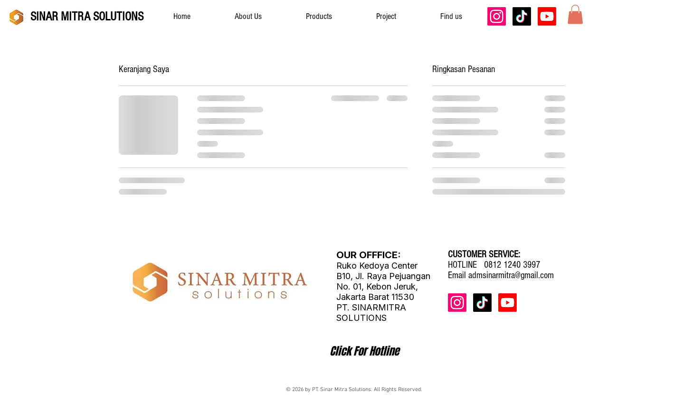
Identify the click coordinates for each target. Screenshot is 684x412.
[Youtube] (547, 16)
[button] (575, 14)
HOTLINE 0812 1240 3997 (494, 265)
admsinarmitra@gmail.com (511, 275)
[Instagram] (496, 16)
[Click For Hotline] (364, 351)
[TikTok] (522, 16)
